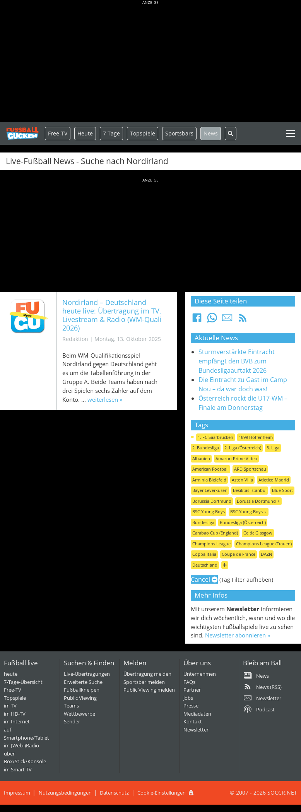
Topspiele (15, 697)
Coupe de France (238, 554)
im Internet (17, 721)
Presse (190, 705)
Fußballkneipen (81, 689)
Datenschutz (114, 792)
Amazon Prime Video (236, 458)
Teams (71, 705)
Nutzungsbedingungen (65, 792)
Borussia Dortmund (211, 501)
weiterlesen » (104, 399)
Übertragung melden (147, 673)
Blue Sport (282, 490)
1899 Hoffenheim (256, 437)
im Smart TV (18, 769)
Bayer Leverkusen (209, 490)
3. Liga (273, 448)
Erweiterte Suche (83, 681)
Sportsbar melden (144, 681)
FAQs (189, 681)
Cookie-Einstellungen (161, 792)
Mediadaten (197, 713)
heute (10, 673)
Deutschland (204, 565)
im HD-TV (15, 713)
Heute (85, 133)
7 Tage (111, 133)
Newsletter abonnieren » (237, 635)
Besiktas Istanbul (250, 490)
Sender (72, 721)
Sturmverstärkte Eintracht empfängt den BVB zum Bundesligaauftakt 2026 (236, 361)
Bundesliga (203, 522)
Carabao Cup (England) (215, 533)
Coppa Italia (204, 554)
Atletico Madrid (273, 480)
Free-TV (57, 133)
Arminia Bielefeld (209, 480)
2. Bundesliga (205, 448)
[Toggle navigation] (290, 133)
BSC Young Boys (208, 511)
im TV (10, 705)
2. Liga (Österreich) (242, 448)
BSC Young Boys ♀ (248, 511)
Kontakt (192, 721)
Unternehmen (199, 673)
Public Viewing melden (149, 689)
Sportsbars (179, 133)
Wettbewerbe (79, 713)
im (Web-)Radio (21, 745)
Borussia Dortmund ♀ (258, 501)
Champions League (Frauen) (264, 543)
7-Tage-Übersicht (23, 681)
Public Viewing (80, 697)
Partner (192, 689)
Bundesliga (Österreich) (243, 522)
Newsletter (196, 729)
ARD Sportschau (250, 469)
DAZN (266, 554)
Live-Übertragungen (87, 673)
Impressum (17, 792)
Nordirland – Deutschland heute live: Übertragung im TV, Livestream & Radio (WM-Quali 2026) (112, 314)
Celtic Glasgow (257, 533)
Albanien (201, 458)
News (211, 133)
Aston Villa (242, 480)
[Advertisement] (150, 62)
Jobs (188, 697)
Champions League (211, 543)
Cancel (204, 579)
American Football (210, 469)
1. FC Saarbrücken (215, 437)
